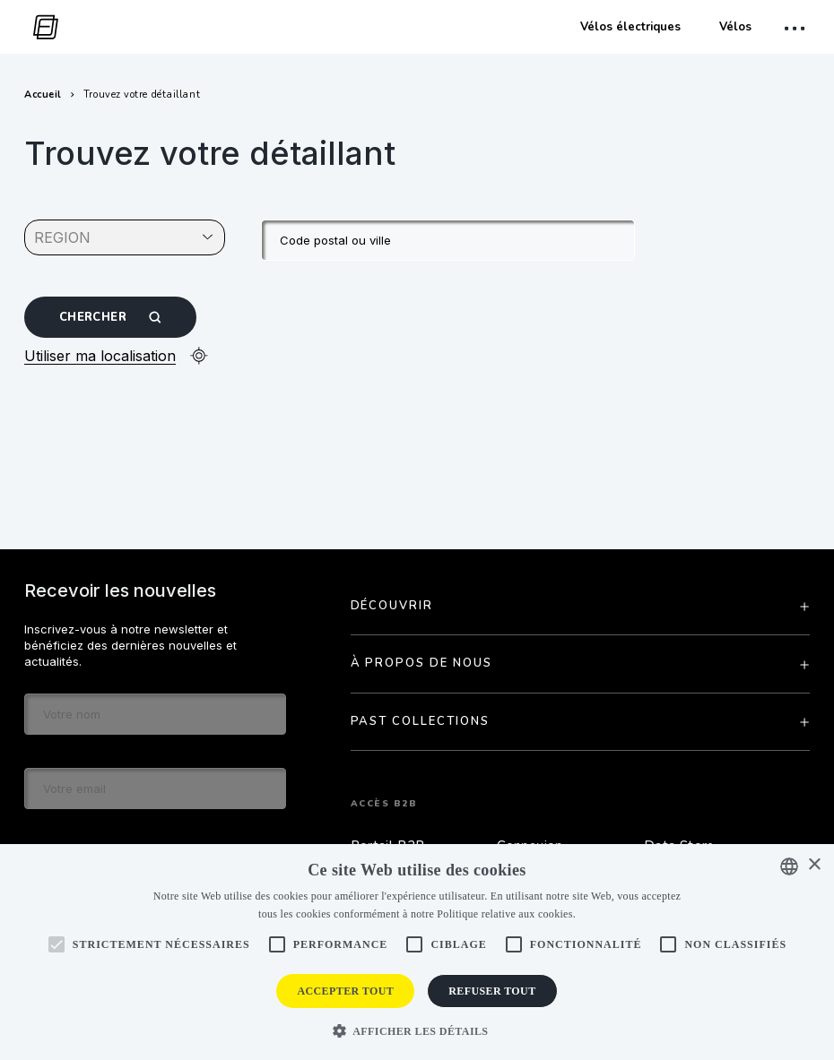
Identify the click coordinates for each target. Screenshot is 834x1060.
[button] (417, 1029)
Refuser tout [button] (491, 991)
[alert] (417, 952)
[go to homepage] (41, 27)
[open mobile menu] (797, 28)
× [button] (814, 865)
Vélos (735, 27)
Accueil (43, 94)
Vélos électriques (630, 27)
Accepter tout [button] (345, 991)
